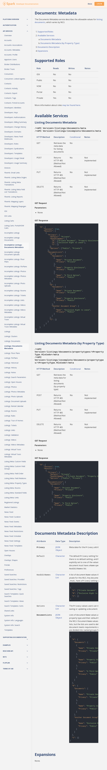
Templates (8, 630)
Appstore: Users (10, 59)
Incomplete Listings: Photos (15, 271)
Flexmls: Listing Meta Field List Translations (14, 190)
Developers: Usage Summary (15, 163)
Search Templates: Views (14, 601)
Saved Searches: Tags (12, 589)
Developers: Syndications (14, 148)
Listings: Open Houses (13, 382)
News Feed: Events (11, 522)
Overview (8, 35)
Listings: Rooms (10, 411)
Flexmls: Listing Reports (13, 197)
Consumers (8, 74)
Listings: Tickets (10, 425)
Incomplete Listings (12, 233)
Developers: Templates (13, 153)
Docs (90, 4)
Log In (99, 4)
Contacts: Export (10, 93)
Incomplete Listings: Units (14, 300)
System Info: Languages (13, 620)
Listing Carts (9, 221)
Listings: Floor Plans (12, 353)
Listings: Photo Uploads (13, 396)
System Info (9, 615)
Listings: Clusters (10, 336)
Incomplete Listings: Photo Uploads (14, 284)
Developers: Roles (11, 144)
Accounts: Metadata (12, 50)
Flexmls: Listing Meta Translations (12, 183)
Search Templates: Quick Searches (14, 595)
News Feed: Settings (12, 541)
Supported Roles (45, 31)
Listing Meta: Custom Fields (15, 461)
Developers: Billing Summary (15, 122)
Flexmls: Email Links (12, 172)
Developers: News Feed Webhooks (13, 137)
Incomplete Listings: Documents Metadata (13, 246)
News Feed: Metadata (13, 526)
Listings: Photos (10, 387)
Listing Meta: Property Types (15, 483)
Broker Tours (9, 69)
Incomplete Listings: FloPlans (15, 266)
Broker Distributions (12, 64)
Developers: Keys (11, 112)
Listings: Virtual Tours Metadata (12, 455)
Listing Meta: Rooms (12, 488)
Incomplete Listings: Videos (15, 305)
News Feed (8, 512)
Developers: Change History (15, 127)
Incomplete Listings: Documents (12, 238)
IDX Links (8, 216)
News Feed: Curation (12, 517)
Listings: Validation (11, 435)
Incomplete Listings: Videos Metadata (15, 311)
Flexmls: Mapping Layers (13, 201)
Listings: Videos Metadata (14, 444)
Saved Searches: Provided (14, 579)
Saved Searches (10, 574)
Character (60, 554)
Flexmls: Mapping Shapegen (15, 206)
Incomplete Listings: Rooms (15, 290)
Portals (7, 565)
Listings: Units (9, 430)
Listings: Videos (10, 440)
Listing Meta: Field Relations (15, 478)
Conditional (75, 136)
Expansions (43, 51)
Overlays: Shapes (11, 560)
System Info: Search (12, 625)
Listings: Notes (10, 372)
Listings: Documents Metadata (13, 347)
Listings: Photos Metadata (14, 392)
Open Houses (9, 550)
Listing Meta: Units (11, 497)
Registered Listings (11, 502)
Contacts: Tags (10, 98)
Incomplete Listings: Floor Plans (14, 260)
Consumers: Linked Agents (14, 79)
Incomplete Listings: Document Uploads (12, 253)
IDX (5, 211)
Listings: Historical (11, 363)
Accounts (8, 40)
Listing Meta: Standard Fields (15, 493)
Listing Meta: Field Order (13, 473)
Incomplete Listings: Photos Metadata (15, 277)
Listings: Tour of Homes (13, 420)
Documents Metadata (50, 39)
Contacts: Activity (11, 88)
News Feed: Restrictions (13, 531)
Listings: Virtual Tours (12, 449)
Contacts (7, 83)
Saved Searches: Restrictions (15, 584)
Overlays (7, 555)
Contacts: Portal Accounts (14, 103)
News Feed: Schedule (12, 536)
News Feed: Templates (13, 546)
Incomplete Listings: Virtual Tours (14, 318)
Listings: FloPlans (11, 358)
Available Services (46, 35)
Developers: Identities (12, 108)
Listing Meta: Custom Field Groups (14, 467)
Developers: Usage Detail (14, 158)
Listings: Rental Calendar (13, 406)
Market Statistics (10, 507)
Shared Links (9, 611)
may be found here (71, 105)
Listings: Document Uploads (15, 401)
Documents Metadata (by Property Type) (60, 43)
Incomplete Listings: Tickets (15, 295)
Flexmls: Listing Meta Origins (15, 177)
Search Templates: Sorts (13, 606)
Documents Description (49, 47)
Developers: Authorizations (14, 117)
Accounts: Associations (13, 45)
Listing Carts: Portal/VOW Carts (14, 226)
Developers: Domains (12, 132)
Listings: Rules (9, 416)
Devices (7, 168)
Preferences (9, 570)
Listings (7, 331)
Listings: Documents (12, 341)
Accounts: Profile (10, 55)
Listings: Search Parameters (15, 377)
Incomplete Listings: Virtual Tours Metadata (14, 325)
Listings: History (10, 367)
